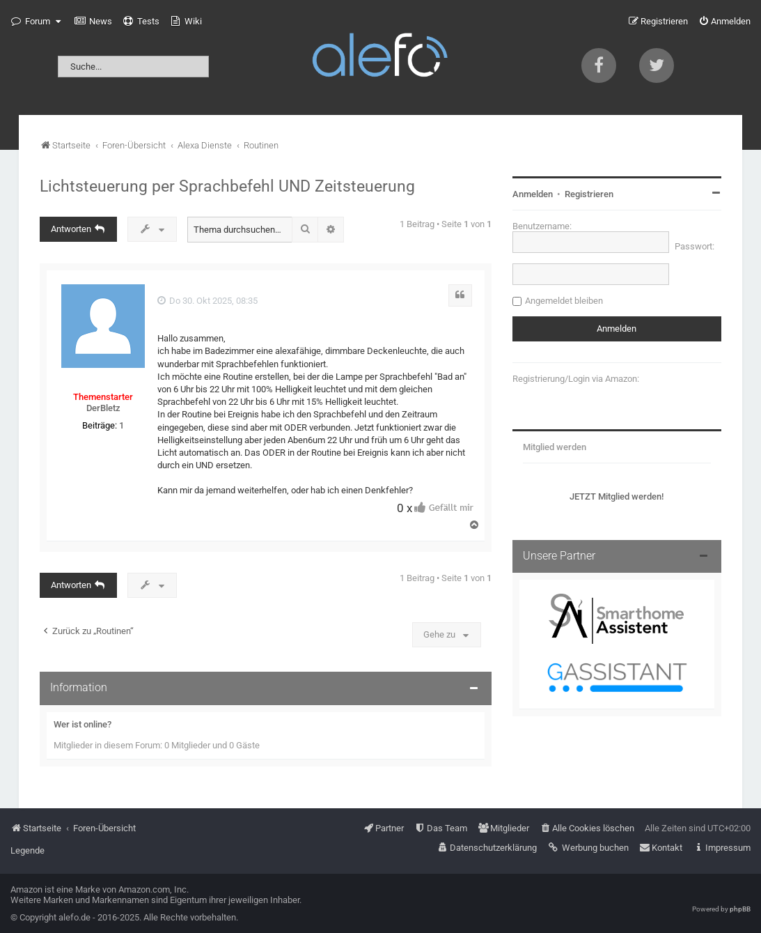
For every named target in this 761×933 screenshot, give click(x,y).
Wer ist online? (82, 724)
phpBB (740, 909)
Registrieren (589, 194)
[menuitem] (93, 21)
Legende (27, 850)
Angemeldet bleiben (564, 300)
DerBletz (103, 408)
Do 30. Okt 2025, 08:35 (207, 300)
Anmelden (532, 194)
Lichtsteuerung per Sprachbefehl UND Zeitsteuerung (227, 186)
